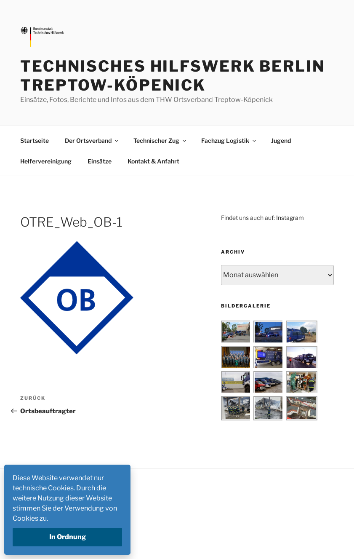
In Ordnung (67, 537)
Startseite (34, 140)
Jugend (281, 140)
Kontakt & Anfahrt (153, 161)
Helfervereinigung (46, 161)
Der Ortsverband (92, 140)
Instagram (290, 217)
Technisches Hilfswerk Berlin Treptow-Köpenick (172, 75)
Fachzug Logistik (229, 140)
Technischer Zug (160, 140)
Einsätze (100, 161)
